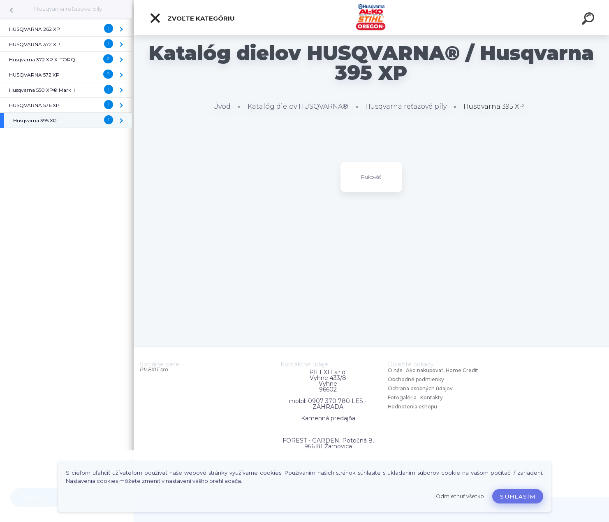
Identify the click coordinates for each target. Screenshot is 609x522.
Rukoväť (371, 177)
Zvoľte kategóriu (192, 18)
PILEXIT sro (154, 369)
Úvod (222, 106)
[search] (589, 19)
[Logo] (371, 17)
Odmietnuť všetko (460, 496)
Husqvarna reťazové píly (68, 8)
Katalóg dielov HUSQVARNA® (298, 106)
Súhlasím (517, 496)
